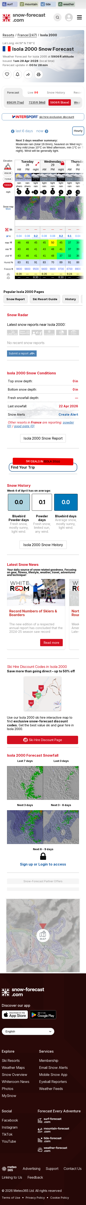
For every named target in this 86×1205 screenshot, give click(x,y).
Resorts (8, 35)
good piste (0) (24, 487)
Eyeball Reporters (53, 1143)
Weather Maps (13, 1129)
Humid (8, 263)
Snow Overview (14, 1136)
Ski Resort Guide (45, 360)
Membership (48, 1122)
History (70, 360)
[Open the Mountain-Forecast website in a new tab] (28, 4)
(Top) (15, 102)
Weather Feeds (51, 1150)
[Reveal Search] (57, 17)
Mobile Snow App (53, 1136)
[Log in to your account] (69, 17)
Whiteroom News (15, 1143)
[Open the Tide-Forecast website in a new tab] (48, 4)
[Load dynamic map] (43, 997)
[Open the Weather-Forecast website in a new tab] (66, 4)
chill (8, 256)
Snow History (56, 92)
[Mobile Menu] (79, 17)
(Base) (59, 102)
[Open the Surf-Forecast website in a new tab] (10, 4)
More (8, 209)
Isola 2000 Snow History (43, 606)
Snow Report (15, 360)
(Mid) (37, 102)
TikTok (7, 1196)
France (27, 35)
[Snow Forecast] (24, 17)
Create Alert (68, 476)
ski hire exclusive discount (43, 117)
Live (33, 92)
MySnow (9, 1157)
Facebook (10, 1182)
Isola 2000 (48, 35)
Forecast (13, 92)
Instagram (10, 1189)
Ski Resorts (11, 1122)
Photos (7, 1150)
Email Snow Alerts (53, 1129)
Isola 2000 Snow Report (43, 500)
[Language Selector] (28, 1093)
